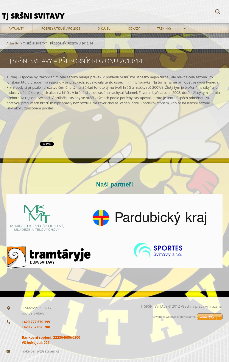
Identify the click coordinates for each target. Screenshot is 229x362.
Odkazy (134, 28)
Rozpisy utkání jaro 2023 (60, 28)
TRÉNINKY (164, 28)
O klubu (104, 28)
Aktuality (16, 28)
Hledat (217, 12)
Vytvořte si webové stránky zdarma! (174, 316)
